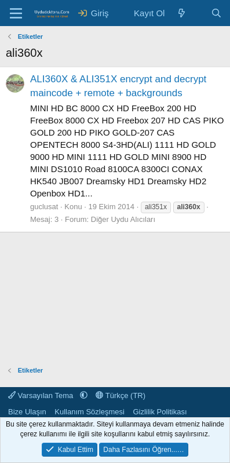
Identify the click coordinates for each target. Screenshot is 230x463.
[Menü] (16, 13)
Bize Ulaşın (27, 411)
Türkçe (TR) (120, 395)
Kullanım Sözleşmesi (89, 411)
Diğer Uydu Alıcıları (123, 219)
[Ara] (216, 13)
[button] (84, 395)
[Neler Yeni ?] (181, 13)
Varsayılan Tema (41, 395)
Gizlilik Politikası (160, 411)
